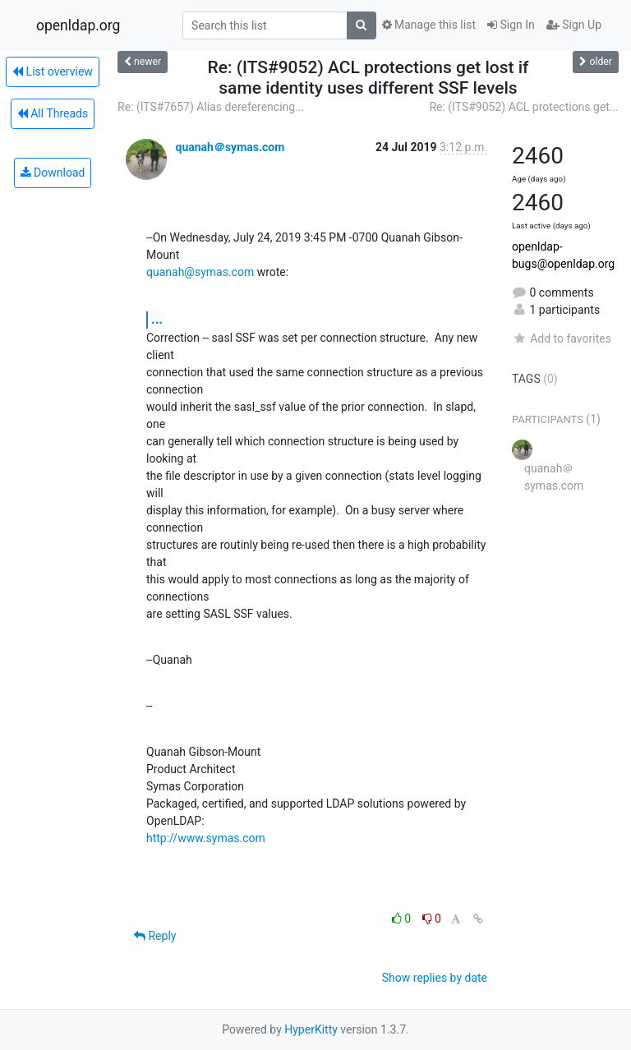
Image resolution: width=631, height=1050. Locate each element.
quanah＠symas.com (229, 147)
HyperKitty (311, 1029)
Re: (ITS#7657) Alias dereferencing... (210, 106)
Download (53, 172)
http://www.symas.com (205, 838)
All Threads (52, 113)
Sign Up (573, 24)
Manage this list (429, 24)
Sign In (511, 24)
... (157, 319)
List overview (52, 71)
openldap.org (78, 25)
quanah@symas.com (200, 272)
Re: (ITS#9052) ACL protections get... (524, 106)
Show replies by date (434, 977)
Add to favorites (561, 338)
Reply (155, 935)
